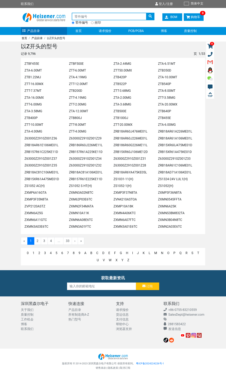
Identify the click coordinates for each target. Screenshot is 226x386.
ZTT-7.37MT (32, 91)
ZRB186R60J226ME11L (86, 145)
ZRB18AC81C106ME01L (41, 172)
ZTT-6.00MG (33, 104)
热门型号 (74, 319)
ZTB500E (119, 111)
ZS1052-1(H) (122, 186)
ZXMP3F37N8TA (125, 192)
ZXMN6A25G (33, 213)
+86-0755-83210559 (180, 310)
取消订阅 (125, 367)
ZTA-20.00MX (167, 104)
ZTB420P (119, 77)
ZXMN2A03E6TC (170, 226)
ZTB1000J (120, 118)
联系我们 (27, 329)
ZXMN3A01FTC (80, 226)
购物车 (195, 16)
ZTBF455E (31, 64)
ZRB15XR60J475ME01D (175, 145)
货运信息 (122, 314)
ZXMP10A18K (123, 206)
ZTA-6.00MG (167, 125)
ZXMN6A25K (167, 206)
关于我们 (27, 310)
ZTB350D (164, 70)
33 (67, 241)
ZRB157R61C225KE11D (41, 152)
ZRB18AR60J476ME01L (130, 131)
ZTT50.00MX (122, 70)
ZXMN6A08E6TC (81, 220)
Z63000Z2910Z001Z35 (40, 165)
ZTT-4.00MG (77, 131)
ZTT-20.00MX (122, 125)
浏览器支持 (124, 329)
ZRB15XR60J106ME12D (130, 152)
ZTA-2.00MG (122, 98)
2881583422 (175, 324)
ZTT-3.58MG (166, 98)
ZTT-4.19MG (77, 98)
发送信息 (172, 329)
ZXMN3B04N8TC (170, 220)
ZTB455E (164, 118)
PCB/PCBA (136, 31)
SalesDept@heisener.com (184, 314)
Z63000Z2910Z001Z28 (129, 165)
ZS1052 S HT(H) (80, 186)
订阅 (147, 286)
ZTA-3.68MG (122, 104)
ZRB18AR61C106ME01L (175, 165)
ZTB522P (119, 84)
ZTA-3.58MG (33, 111)
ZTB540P (164, 84)
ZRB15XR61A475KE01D (175, 152)
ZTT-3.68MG (122, 91)
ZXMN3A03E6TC (36, 226)
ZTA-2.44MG (122, 64)
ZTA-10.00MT (167, 77)
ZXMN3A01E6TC (125, 226)
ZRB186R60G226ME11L (130, 145)
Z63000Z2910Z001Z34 (85, 159)
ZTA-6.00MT (33, 70)
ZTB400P (30, 118)
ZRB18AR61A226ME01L (175, 131)
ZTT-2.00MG (77, 104)
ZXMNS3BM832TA (171, 213)
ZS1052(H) (165, 186)
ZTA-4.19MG (78, 77)
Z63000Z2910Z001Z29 (85, 138)
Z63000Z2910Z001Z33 (174, 159)
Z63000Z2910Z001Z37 (40, 159)
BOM (171, 17)
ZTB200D (75, 91)
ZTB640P (164, 111)
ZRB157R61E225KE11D (85, 179)
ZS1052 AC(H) (34, 186)
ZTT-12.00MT (78, 84)
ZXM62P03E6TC (80, 199)
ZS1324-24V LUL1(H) (173, 179)
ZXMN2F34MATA (81, 206)
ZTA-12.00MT (78, 111)
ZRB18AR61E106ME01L (41, 145)
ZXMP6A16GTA (35, 192)
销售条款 (101, 367)
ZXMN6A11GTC (35, 220)
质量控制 (190, 31)
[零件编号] (109, 16)
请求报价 (105, 31)
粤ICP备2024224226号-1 (150, 363)
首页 (78, 31)
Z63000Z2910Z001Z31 (129, 159)
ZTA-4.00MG (33, 131)
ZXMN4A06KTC (124, 213)
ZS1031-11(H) (123, 179)
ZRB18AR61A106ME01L (175, 138)
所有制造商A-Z (78, 314)
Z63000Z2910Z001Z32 (85, 165)
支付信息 (122, 319)
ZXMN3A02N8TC (81, 192)
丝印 (98, 22)
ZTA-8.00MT (166, 91)
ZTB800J (75, 118)
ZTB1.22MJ (32, 77)
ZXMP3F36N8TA (170, 192)
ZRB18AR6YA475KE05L (130, 172)
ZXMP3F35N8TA (36, 199)
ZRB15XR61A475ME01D (41, 179)
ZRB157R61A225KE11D (85, 152)
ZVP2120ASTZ (34, 206)
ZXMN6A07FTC (124, 220)
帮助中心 (122, 324)
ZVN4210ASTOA (125, 199)
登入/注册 (164, 4)
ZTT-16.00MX (33, 84)
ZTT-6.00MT (77, 70)
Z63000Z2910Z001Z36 (40, 138)
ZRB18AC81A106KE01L (85, 172)
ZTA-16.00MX (34, 98)
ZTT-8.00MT (77, 125)
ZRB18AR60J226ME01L (130, 138)
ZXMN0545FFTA (169, 199)
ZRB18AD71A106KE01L (175, 172)
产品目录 (31, 31)
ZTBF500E (76, 64)
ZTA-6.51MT (166, 64)
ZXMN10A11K (79, 213)
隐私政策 (113, 367)
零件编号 (81, 22)
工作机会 (27, 319)
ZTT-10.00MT (33, 125)
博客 (164, 31)
